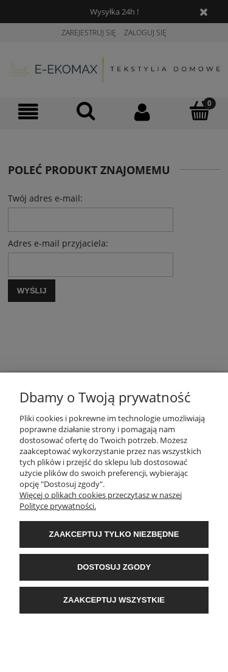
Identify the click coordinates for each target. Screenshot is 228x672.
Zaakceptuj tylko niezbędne (114, 534)
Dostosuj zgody (114, 567)
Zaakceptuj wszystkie (114, 599)
